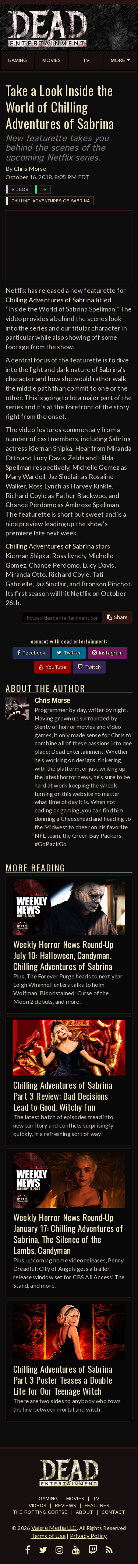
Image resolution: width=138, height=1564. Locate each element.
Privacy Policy (88, 1535)
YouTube (52, 667)
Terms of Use (48, 1535)
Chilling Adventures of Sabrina (50, 201)
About (84, 1512)
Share (117, 617)
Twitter (69, 653)
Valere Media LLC (54, 1527)
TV (43, 190)
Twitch (89, 667)
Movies (75, 1498)
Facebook (31, 653)
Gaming (48, 1498)
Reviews (65, 1505)
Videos (19, 190)
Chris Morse (30, 168)
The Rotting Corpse (40, 1512)
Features (97, 1505)
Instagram (107, 653)
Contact (113, 1512)
